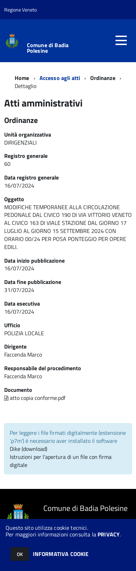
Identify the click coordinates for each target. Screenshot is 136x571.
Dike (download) (28, 449)
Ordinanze (102, 78)
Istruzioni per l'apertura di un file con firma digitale (61, 461)
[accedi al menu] (121, 40)
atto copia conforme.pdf (34, 398)
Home (22, 78)
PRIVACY (109, 534)
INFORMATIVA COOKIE (61, 554)
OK (20, 554)
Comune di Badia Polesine (48, 47)
